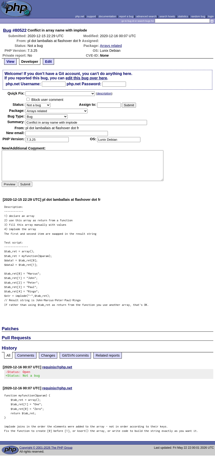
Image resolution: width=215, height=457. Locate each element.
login (211, 16)
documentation (107, 16)
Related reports (108, 355)
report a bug (126, 16)
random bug (198, 16)
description (104, 93)
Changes (48, 355)
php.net (79, 16)
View (10, 62)
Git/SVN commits (75, 355)
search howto (167, 16)
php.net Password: (84, 84)
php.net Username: (23, 84)
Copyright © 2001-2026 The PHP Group (45, 449)
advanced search (146, 16)
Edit (48, 62)
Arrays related (111, 46)
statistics (183, 16)
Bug (7, 30)
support (91, 16)
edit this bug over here (86, 78)
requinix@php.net (57, 367)
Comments (25, 355)
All (8, 355)
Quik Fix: (16, 93)
